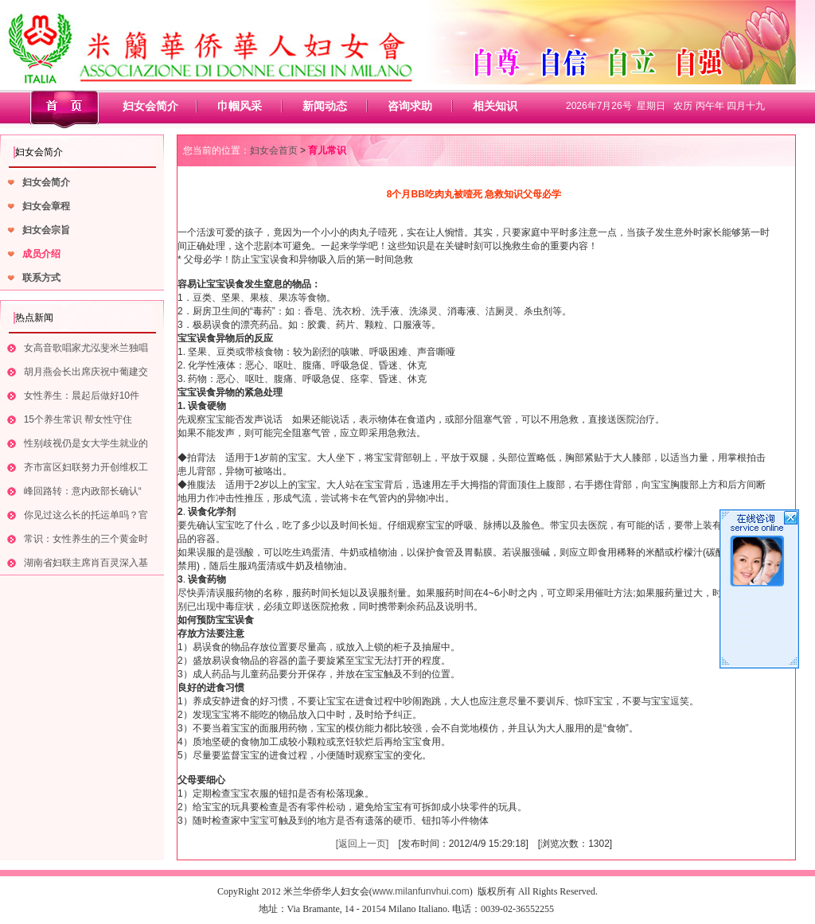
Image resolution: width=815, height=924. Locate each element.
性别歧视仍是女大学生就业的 (86, 443)
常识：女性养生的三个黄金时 (86, 538)
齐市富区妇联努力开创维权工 (86, 467)
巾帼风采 (239, 105)
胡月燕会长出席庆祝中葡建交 (86, 371)
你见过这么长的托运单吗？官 (86, 514)
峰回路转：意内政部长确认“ (83, 491)
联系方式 (41, 277)
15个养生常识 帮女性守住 (78, 419)
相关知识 (495, 105)
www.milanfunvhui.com (421, 891)
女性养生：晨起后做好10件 (81, 395)
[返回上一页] (362, 843)
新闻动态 (324, 105)
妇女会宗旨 (46, 230)
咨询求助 (410, 105)
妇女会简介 (150, 105)
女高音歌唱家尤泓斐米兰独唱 (86, 347)
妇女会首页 (274, 150)
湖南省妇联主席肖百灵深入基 (86, 562)
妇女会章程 (46, 206)
